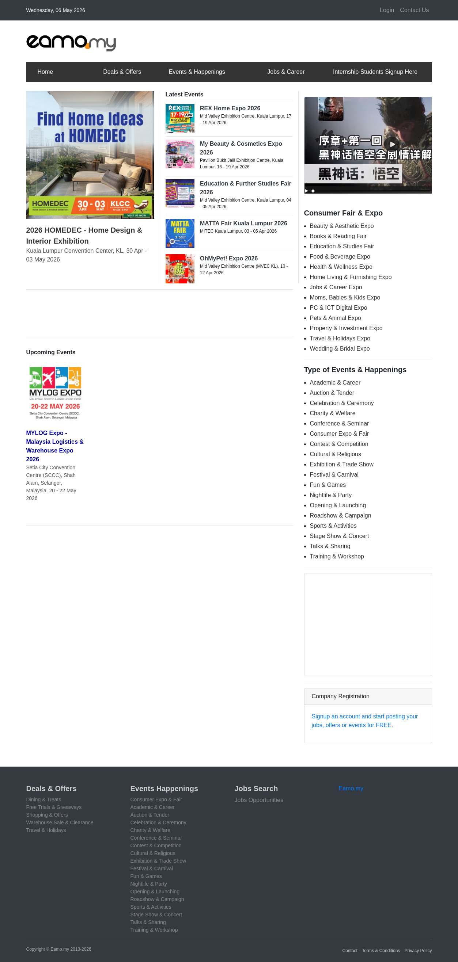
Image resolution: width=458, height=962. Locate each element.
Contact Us (414, 10)
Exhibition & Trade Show (342, 464)
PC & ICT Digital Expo (338, 308)
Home (45, 72)
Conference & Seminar (339, 423)
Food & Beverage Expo (340, 256)
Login (387, 10)
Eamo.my (351, 788)
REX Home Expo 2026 (230, 108)
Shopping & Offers (47, 815)
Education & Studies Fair (342, 246)
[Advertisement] (299, 39)
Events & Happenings (197, 72)
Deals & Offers (122, 72)
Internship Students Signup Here (375, 72)
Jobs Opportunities (259, 800)
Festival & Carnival (334, 475)
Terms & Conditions (381, 950)
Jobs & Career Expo (336, 287)
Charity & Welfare (333, 413)
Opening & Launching (338, 505)
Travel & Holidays (46, 830)
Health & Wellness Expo (341, 267)
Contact (349, 950)
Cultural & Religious (336, 454)
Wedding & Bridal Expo (340, 349)
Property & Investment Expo (346, 328)
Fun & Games (328, 485)
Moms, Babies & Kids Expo (345, 297)
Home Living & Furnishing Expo (351, 277)
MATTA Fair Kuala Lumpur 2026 (243, 223)
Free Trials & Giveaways (54, 807)
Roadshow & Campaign (340, 515)
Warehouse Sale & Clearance (60, 822)
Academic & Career (335, 382)
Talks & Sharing (330, 546)
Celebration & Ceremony (342, 403)
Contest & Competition (339, 444)
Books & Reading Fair (338, 236)
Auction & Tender (332, 393)
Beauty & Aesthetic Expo (342, 226)
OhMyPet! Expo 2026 (229, 258)
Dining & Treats (43, 799)
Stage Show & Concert (339, 536)
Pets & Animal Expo (336, 318)
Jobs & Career (285, 72)
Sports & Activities (333, 526)
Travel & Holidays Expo (340, 338)
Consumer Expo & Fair (339, 434)
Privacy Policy (418, 950)
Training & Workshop (337, 556)
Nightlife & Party (331, 495)
